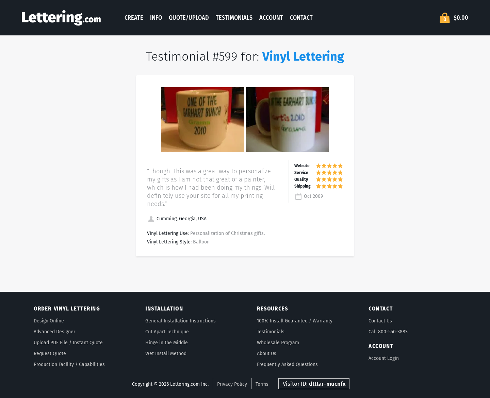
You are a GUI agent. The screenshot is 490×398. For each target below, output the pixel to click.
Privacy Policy (232, 384)
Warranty (322, 321)
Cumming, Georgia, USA (177, 219)
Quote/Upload (189, 17)
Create (134, 17)
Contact (301, 17)
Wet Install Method (165, 353)
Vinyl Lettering (303, 56)
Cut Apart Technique (167, 332)
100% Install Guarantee (282, 321)
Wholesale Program (278, 343)
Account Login (384, 358)
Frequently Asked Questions (287, 364)
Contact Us (380, 321)
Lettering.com (61, 18)
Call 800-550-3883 (388, 332)
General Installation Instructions (180, 321)
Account (271, 17)
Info (156, 17)
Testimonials (234, 17)
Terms (262, 384)
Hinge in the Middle (166, 343)
